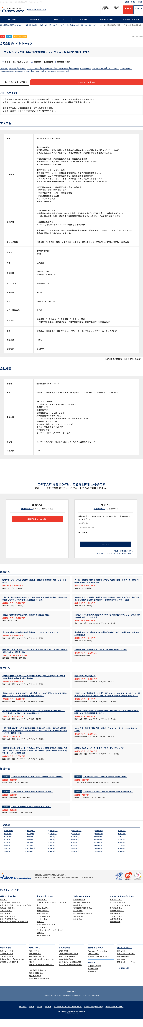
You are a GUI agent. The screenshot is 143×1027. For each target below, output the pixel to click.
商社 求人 (40, 930)
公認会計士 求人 (79, 908)
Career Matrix (93, 962)
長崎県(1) (53, 856)
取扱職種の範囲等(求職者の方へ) (95, 1015)
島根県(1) (99, 856)
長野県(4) (99, 848)
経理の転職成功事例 (66, 967)
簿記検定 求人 (78, 924)
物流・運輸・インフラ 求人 (47, 933)
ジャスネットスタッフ (43, 1003)
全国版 (127, 2)
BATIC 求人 (77, 927)
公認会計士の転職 (94, 974)
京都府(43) (8, 842)
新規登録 (128, 8)
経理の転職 (92, 980)
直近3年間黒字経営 (100, 69)
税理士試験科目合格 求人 (82, 916)
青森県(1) (122, 859)
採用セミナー (122, 959)
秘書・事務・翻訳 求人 (8, 924)
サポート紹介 (35, 19)
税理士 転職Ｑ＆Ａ (36, 981)
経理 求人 (3, 908)
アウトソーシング (88, 1003)
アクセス (28, 1015)
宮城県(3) (99, 850)
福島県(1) (53, 859)
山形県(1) (76, 859)
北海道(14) (122, 842)
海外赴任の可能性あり (55, 69)
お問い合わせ (18, 1015)
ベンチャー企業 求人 (117, 911)
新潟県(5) (30, 848)
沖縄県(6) (99, 845)
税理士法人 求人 (43, 916)
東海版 (140, 2)
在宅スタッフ (56, 1003)
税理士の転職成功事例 (67, 965)
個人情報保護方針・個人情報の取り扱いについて (67, 1015)
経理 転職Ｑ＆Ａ (35, 984)
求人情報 (12, 19)
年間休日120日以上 (88, 72)
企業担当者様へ (123, 976)
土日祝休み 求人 (116, 927)
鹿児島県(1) (31, 856)
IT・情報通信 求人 (43, 924)
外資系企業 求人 (116, 916)
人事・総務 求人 (6, 919)
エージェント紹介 (6, 965)
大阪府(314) (31, 839)
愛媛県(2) (76, 853)
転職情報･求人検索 (31, 25)
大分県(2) (30, 853)
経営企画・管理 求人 (7, 916)
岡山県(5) (8, 848)
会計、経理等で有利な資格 (39, 987)
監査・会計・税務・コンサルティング (52, 25)
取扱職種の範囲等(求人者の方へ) (118, 1015)
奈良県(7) (53, 845)
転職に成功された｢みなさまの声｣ (12, 967)
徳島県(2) (99, 853)
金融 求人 (40, 941)
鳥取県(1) (122, 856)
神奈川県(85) (77, 839)
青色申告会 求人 (43, 922)
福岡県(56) (122, 839)
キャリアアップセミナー (126, 962)
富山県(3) (76, 850)
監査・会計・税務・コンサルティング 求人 (15, 913)
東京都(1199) (9, 839)
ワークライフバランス (38, 69)
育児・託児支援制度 (73, 72)
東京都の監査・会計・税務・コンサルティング (81, 25)
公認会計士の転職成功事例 (68, 962)
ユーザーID (83, 525)
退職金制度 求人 (116, 922)
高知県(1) (76, 856)
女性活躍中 (46, 72)
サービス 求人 (42, 935)
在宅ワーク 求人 (116, 908)
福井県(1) (30, 859)
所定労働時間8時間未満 (23, 72)
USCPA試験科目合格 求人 (82, 922)
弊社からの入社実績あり (116, 69)
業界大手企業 (37, 72)
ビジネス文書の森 (101, 1003)
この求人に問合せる (90, 83)
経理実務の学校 (67, 1003)
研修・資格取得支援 (58, 72)
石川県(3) (53, 850)
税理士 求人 (77, 913)
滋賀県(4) (76, 848)
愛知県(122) (54, 839)
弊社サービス (27, 510)
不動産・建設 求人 (43, 944)
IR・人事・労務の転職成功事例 (70, 973)
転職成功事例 (64, 959)
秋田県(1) (99, 859)
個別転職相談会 (123, 965)
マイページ (138, 8)
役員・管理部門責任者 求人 (10, 911)
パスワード (83, 534)
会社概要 (36, 1015)
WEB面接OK (5, 69)
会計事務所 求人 (43, 919)
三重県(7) (76, 845)
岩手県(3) (122, 850)
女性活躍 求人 (115, 930)
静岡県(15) (99, 842)
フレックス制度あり (7, 72)
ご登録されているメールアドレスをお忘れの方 (114, 557)
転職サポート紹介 (6, 959)
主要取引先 (45, 1015)
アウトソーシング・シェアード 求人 (50, 938)
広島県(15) (76, 842)
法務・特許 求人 (6, 922)
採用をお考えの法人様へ (37, 9)
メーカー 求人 (42, 927)
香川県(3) (8, 850)
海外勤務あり (25, 69)
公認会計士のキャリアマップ (98, 965)
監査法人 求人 (42, 908)
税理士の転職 (93, 977)
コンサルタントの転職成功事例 (70, 970)
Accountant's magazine (97, 959)
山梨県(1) (8, 859)
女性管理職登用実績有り (72, 69)
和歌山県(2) (8, 856)
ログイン (106, 547)
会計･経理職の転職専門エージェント (11, 25)
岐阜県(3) (30, 850)
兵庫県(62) (99, 839)
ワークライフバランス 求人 (120, 913)
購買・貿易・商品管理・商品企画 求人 (14, 930)
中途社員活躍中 (87, 69)
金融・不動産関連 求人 (8, 927)
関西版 (133, 2)
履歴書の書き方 (35, 962)
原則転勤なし (14, 69)
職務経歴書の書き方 (36, 965)
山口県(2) (122, 853)
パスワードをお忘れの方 (123, 555)
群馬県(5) (53, 848)
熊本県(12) (8, 845)
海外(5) (121, 845)
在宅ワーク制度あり (132, 69)
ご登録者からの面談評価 (9, 970)
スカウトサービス (6, 962)
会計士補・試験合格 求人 (82, 911)
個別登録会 (121, 967)
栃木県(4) (122, 848)
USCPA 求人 (77, 919)
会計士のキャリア (107, 19)
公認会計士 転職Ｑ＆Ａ (37, 978)
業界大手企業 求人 (117, 919)
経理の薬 (77, 1003)
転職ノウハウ (59, 19)
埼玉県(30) (31, 842)
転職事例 (83, 19)
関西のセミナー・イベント (127, 970)
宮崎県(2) (8, 853)
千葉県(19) (54, 842)
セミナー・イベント (131, 19)
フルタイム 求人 (116, 924)
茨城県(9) (30, 845)
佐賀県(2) (53, 853)
